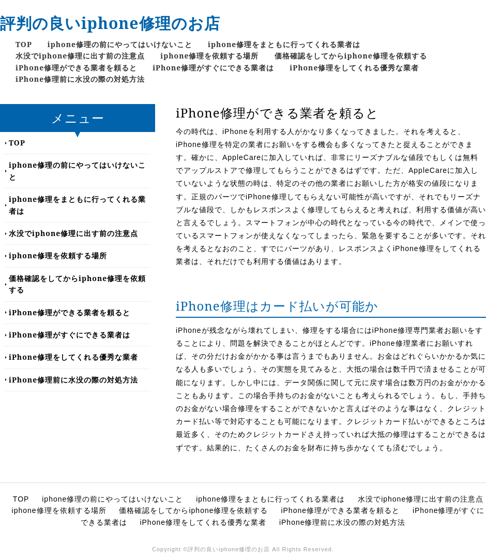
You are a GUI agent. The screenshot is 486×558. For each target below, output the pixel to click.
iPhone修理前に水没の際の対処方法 (80, 79)
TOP (24, 44)
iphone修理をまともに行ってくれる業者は (284, 44)
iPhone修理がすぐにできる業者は (213, 67)
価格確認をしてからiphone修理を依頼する (351, 56)
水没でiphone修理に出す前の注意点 (80, 56)
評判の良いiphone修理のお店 (110, 23)
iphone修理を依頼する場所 (209, 56)
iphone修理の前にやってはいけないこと (120, 44)
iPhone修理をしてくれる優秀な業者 (354, 67)
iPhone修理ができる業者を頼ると (76, 67)
